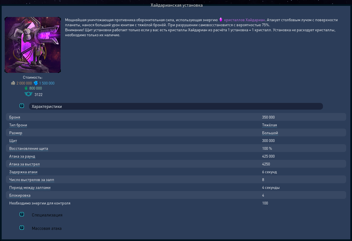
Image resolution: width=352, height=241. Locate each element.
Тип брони (18, 124)
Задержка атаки (23, 171)
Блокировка (19, 194)
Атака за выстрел (24, 163)
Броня (14, 116)
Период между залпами (30, 187)
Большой (270, 132)
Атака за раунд (22, 155)
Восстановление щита (28, 148)
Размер (15, 132)
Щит (13, 140)
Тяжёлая (269, 124)
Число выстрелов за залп (31, 179)
